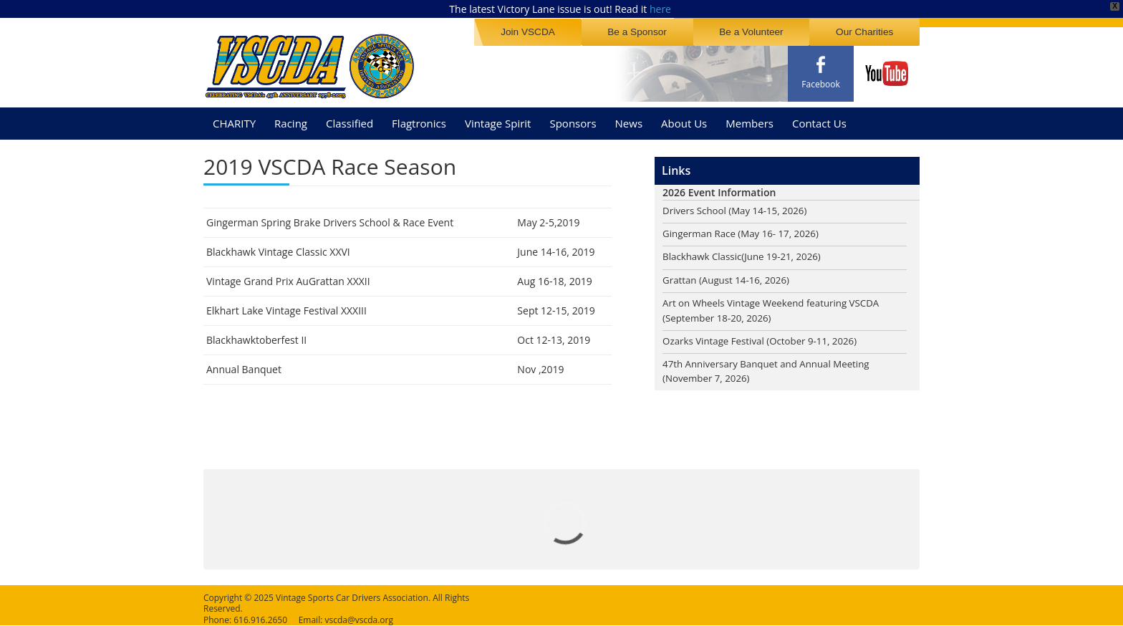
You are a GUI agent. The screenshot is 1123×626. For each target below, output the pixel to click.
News (629, 117)
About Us (684, 117)
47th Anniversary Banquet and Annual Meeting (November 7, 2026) (771, 370)
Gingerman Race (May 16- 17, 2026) (744, 229)
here (660, 9)
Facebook (820, 84)
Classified (349, 117)
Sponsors (572, 117)
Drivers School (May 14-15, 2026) (738, 206)
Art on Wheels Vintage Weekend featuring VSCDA (776, 300)
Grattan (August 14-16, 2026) (729, 277)
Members (749, 117)
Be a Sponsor (650, 31)
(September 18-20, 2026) (719, 315)
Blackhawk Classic (704, 253)
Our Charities (867, 31)
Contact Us (819, 117)
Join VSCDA (546, 31)
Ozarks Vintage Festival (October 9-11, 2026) (764, 339)
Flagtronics (419, 117)
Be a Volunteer (759, 31)
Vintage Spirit (498, 117)
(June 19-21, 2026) (787, 253)
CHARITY (234, 117)
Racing (290, 117)
